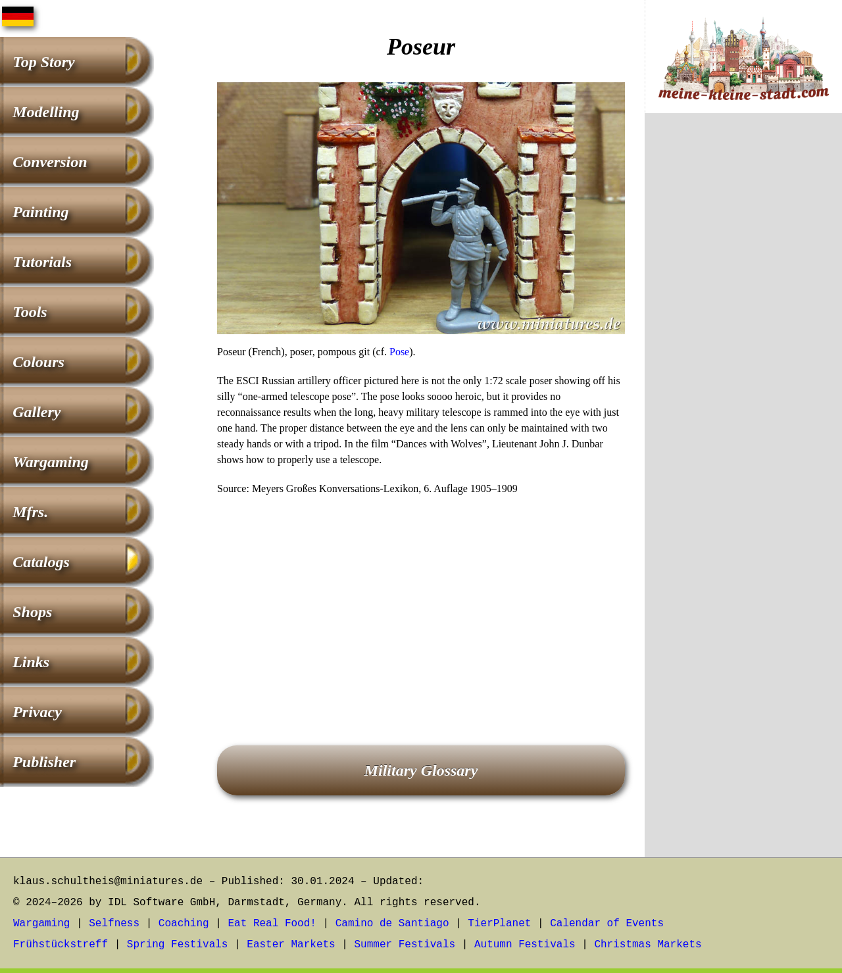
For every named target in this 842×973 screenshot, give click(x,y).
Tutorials (42, 261)
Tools (29, 311)
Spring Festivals (177, 945)
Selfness (114, 924)
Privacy (37, 711)
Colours (38, 361)
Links (30, 661)
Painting (40, 211)
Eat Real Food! (272, 924)
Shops (32, 611)
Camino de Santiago (392, 924)
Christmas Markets (647, 945)
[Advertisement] (421, 602)
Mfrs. (30, 511)
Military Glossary (421, 770)
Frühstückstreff (60, 945)
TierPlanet (499, 924)
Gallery (36, 411)
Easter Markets (291, 945)
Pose (399, 351)
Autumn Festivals (525, 945)
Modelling (45, 111)
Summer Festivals (405, 945)
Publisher (44, 761)
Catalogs (41, 561)
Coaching (184, 924)
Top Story (43, 61)
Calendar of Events (607, 924)
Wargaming (50, 461)
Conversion (49, 161)
